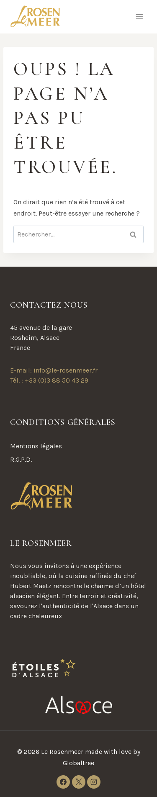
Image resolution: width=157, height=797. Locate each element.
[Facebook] (63, 782)
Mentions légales (36, 446)
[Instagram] (93, 782)
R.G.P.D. (21, 459)
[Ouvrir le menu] (139, 16)
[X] (78, 782)
